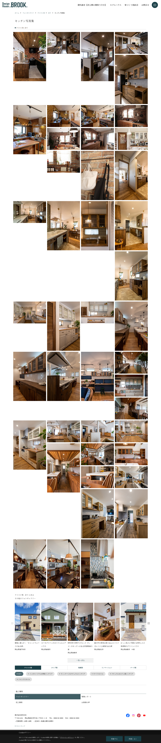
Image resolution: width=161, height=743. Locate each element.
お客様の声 (86, 703)
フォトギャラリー (22, 697)
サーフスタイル (102, 674)
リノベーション (107, 668)
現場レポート (86, 697)
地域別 (80, 668)
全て (20, 674)
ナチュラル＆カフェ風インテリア (128, 674)
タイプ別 (54, 668)
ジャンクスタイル (25, 680)
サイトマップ (20, 726)
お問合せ (145, 4)
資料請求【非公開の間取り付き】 (92, 4)
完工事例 (19, 703)
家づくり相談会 (131, 4)
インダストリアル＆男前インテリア (42, 674)
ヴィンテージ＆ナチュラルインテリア (76, 674)
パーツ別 (133, 668)
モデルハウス (115, 4)
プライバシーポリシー (66, 737)
